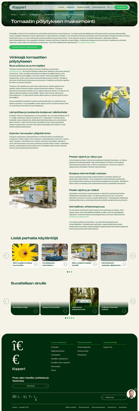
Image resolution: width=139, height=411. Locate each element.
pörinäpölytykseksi (15, 71)
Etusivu (13, 14)
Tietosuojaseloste (83, 407)
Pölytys (22, 14)
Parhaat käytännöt (50, 14)
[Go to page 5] (73, 318)
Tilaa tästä (37, 385)
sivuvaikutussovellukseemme (79, 217)
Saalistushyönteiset (57, 351)
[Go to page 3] (71, 271)
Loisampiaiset (55, 355)
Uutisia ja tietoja (82, 351)
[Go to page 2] (69, 271)
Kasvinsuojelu (55, 366)
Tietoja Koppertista (98, 7)
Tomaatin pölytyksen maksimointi (72, 14)
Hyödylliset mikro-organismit (60, 362)
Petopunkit (54, 347)
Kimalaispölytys (34, 14)
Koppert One (107, 347)
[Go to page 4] (71, 318)
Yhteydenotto (82, 355)
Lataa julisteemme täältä (86, 42)
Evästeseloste (112, 407)
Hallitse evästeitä (70, 407)
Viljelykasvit (70, 7)
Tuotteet (61, 7)
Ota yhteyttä (121, 7)
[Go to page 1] (67, 271)
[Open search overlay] (109, 7)
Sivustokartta (123, 407)
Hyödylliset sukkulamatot (59, 359)
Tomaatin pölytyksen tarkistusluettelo (26, 47)
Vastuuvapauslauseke (98, 407)
